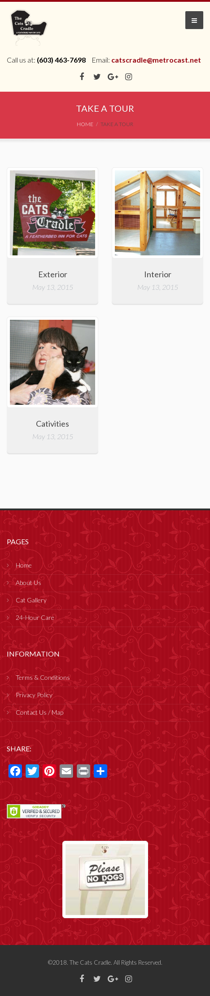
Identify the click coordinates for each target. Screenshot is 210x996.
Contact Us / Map (39, 712)
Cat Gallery (31, 600)
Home (24, 565)
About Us (28, 582)
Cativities (52, 423)
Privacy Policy (34, 695)
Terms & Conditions (43, 677)
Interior (157, 274)
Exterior (52, 274)
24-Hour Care (35, 617)
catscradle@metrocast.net (156, 59)
